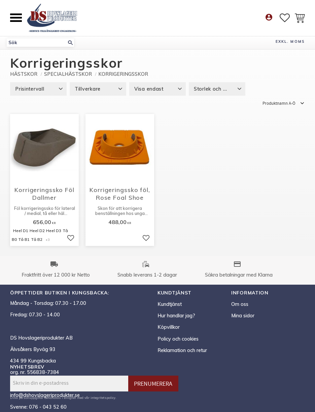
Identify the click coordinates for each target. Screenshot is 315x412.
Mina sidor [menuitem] (242, 316)
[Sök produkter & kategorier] (37, 42)
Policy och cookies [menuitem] (178, 339)
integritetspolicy (103, 397)
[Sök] (70, 42)
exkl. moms (290, 41)
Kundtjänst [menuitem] (170, 304)
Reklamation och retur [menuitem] (182, 350)
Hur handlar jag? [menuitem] (176, 316)
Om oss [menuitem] (239, 304)
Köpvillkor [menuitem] (169, 327)
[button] (16, 18)
